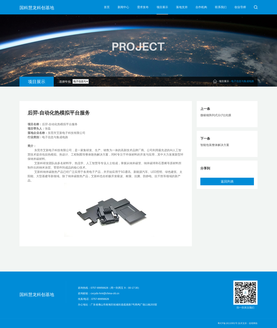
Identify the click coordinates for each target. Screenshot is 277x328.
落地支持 (182, 7)
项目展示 (162, 7)
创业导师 (240, 7)
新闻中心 (123, 7)
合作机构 (201, 7)
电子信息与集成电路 (242, 81)
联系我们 (221, 7)
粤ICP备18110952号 (228, 323)
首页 (107, 7)
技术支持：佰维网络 (248, 323)
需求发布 (143, 7)
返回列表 (227, 181)
